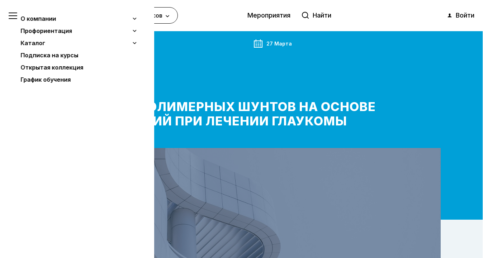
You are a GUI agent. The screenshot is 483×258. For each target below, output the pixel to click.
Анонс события (86, 43)
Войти (460, 15)
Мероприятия (268, 15)
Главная (53, 43)
